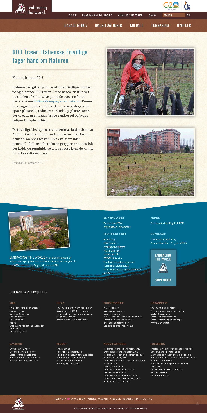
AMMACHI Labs (112, 254)
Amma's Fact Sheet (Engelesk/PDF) (169, 243)
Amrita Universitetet (114, 247)
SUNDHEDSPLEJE (114, 303)
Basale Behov (76, 25)
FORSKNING (158, 344)
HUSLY (61, 303)
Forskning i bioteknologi (116, 265)
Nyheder (184, 25)
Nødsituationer (108, 25)
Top (197, 403)
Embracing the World (91, 408)
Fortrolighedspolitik (136, 408)
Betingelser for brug (113, 408)
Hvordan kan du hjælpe (97, 15)
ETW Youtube (111, 243)
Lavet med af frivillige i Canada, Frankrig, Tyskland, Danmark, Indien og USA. (104, 399)
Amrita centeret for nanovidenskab (122, 269)
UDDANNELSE (159, 303)
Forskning (160, 25)
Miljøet (136, 25)
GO (188, 15)
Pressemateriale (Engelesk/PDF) (167, 223)
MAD (12, 303)
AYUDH (107, 273)
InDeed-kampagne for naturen (57, 101)
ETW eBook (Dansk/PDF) (163, 239)
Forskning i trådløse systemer (119, 262)
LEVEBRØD (16, 344)
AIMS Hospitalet (112, 250)
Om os (72, 15)
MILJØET (62, 344)
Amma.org (109, 239)
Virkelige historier (130, 15)
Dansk (152, 15)
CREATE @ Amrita (113, 258)
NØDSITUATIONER (115, 344)
